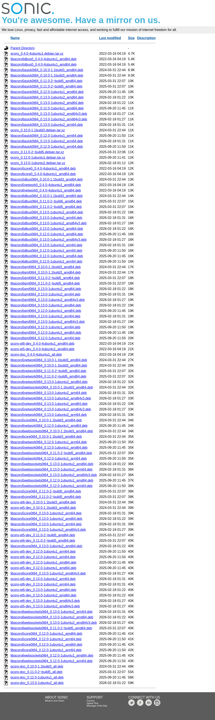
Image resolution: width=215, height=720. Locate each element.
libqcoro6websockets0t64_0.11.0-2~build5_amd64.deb (51, 628)
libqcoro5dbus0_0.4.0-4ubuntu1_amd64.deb (43, 64)
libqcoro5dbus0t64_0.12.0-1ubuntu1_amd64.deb (46, 234)
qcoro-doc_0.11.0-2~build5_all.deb (36, 672)
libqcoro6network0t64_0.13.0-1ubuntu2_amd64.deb (49, 382)
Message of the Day (97, 705)
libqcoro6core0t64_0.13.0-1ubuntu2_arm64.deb (45, 524)
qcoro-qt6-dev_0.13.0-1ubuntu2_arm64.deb (43, 584)
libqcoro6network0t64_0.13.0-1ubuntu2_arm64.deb (48, 393)
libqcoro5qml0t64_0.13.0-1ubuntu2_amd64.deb (45, 289)
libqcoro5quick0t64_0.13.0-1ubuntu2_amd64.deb (47, 97)
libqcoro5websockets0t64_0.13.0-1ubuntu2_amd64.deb (51, 464)
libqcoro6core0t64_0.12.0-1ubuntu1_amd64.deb (46, 644)
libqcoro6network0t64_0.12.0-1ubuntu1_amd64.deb (49, 425)
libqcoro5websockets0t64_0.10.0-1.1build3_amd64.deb (51, 387)
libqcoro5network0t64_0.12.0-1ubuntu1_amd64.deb (49, 447)
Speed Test (92, 703)
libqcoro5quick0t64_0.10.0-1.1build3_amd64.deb (46, 70)
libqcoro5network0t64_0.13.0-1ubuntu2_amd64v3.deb (50, 409)
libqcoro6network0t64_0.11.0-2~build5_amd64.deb (48, 371)
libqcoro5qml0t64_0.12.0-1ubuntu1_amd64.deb (45, 311)
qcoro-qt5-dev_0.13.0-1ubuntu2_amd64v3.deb (45, 606)
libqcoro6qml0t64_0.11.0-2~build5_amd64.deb (45, 283)
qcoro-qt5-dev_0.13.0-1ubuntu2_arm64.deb (43, 579)
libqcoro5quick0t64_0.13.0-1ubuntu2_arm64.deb (46, 124)
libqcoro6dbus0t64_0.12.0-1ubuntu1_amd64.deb (46, 256)
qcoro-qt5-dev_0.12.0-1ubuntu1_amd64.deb (43, 568)
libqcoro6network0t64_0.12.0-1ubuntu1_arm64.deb (48, 442)
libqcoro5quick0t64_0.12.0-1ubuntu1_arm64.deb (46, 135)
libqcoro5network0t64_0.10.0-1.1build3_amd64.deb (48, 360)
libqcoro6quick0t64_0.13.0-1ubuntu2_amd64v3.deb (48, 119)
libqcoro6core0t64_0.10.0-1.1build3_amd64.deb (46, 436)
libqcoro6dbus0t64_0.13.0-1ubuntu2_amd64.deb (46, 228)
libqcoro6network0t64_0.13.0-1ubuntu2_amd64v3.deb (50, 398)
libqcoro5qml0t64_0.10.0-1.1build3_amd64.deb (45, 267)
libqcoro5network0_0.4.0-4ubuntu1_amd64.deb (45, 185)
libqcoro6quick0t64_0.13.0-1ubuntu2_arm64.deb (46, 141)
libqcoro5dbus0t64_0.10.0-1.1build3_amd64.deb (46, 179)
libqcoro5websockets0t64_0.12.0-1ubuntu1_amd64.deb (51, 480)
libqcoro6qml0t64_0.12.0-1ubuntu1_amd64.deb (45, 332)
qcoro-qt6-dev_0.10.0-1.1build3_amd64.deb (43, 502)
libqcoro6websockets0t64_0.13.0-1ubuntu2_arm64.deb (51, 612)
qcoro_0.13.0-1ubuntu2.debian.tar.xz (37, 163)
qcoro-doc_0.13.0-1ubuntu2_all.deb (37, 683)
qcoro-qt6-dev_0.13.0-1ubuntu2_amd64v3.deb (45, 601)
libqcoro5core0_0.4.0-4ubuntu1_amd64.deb (43, 168)
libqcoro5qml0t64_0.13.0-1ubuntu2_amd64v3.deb (47, 300)
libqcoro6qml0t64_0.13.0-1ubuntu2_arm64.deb (45, 316)
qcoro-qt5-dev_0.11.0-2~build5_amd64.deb (42, 535)
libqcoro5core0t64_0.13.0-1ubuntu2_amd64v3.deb (48, 529)
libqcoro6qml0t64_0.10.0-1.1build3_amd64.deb (45, 272)
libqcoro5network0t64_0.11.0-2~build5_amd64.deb (48, 376)
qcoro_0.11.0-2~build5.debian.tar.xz (37, 152)
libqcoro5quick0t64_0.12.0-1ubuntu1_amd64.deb (47, 92)
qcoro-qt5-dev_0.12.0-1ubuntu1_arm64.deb (43, 551)
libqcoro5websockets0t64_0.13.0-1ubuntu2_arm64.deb (51, 469)
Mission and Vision (54, 700)
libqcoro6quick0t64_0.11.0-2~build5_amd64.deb (46, 86)
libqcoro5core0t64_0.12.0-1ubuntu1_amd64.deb (46, 633)
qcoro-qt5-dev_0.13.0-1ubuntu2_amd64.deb (43, 595)
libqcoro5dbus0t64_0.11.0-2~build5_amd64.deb (46, 201)
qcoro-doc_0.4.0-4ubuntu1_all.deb (36, 354)
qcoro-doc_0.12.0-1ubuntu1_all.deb (37, 677)
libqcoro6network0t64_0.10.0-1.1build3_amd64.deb (48, 365)
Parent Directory (22, 48)
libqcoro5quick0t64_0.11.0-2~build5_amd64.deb (46, 81)
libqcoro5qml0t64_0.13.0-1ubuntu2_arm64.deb (45, 294)
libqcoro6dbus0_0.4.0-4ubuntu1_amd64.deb (43, 59)
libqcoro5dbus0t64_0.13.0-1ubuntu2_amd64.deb (46, 212)
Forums (90, 700)
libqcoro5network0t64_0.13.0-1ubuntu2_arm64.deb (48, 415)
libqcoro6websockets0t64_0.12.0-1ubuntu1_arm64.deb (51, 661)
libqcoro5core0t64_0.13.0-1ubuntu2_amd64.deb (46, 518)
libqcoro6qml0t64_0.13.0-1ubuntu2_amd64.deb (45, 305)
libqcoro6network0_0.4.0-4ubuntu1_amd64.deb (45, 190)
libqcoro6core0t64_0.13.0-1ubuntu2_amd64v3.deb (48, 573)
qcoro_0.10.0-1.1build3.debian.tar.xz (37, 130)
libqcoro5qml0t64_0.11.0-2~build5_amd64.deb (45, 278)
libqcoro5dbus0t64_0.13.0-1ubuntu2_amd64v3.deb (48, 223)
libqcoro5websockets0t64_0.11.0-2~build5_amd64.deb (51, 453)
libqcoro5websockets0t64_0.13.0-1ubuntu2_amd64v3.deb (53, 475)
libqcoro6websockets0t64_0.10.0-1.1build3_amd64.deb (51, 431)
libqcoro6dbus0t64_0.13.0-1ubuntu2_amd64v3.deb (48, 239)
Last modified (110, 38)
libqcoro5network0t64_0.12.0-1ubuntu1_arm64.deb (48, 458)
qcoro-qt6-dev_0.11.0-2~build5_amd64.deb (42, 540)
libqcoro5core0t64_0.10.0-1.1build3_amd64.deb (46, 420)
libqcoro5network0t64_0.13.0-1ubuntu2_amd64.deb (49, 404)
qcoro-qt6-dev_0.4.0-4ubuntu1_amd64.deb (42, 343)
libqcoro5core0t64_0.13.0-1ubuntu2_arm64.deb (45, 513)
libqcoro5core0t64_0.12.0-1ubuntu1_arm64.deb (45, 639)
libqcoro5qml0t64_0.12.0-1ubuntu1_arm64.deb (45, 327)
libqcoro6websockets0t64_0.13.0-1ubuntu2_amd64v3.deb (53, 622)
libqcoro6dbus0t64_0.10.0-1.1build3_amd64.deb (46, 196)
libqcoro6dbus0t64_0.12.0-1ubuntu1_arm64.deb (46, 261)
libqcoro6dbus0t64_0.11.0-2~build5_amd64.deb (46, 207)
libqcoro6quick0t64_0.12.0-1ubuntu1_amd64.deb (47, 108)
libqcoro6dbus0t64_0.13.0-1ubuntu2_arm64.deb (46, 245)
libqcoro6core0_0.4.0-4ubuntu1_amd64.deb (43, 174)
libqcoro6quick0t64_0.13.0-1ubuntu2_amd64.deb (47, 103)
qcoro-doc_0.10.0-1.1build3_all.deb (36, 666)
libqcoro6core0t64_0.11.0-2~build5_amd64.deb (45, 497)
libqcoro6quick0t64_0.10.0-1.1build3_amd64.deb (46, 75)
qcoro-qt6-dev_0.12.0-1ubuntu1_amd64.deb (43, 562)
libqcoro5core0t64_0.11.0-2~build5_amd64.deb (45, 491)
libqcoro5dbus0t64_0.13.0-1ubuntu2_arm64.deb (46, 218)
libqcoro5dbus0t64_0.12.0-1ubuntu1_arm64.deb (46, 250)
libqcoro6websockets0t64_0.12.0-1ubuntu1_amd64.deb (51, 655)
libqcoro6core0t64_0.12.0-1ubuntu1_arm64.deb (45, 650)
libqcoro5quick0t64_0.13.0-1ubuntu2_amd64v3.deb (48, 114)
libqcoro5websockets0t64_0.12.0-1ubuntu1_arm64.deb (51, 486)
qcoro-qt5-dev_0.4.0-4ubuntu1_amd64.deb (42, 349)
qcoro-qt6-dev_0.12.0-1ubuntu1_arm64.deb (43, 557)
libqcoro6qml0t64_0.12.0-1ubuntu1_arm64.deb (45, 338)
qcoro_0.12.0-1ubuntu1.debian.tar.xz (37, 157)
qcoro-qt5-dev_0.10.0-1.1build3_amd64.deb (43, 508)
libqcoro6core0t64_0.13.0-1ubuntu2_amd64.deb (46, 546)
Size (131, 38)
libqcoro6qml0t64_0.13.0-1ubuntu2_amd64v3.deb (47, 321)
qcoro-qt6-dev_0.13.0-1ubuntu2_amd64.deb (43, 590)
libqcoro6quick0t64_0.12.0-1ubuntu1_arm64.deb (46, 146)
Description (146, 38)
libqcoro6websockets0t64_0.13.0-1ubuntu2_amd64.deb (51, 617)
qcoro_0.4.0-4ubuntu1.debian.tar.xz (36, 53)
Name (15, 38)
